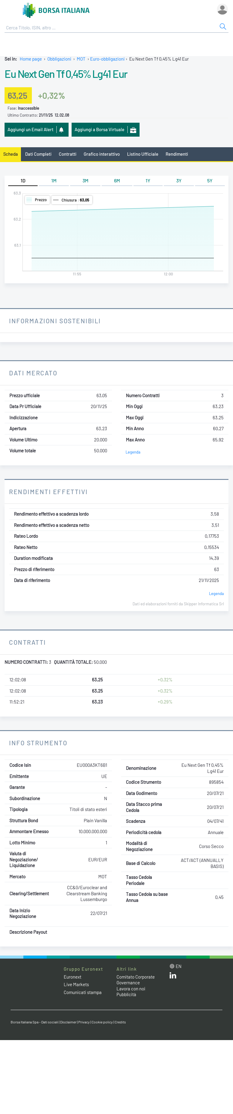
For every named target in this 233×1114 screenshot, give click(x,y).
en (178, 966)
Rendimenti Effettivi (48, 491)
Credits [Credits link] (120, 1022)
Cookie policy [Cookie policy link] (102, 1022)
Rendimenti (177, 154)
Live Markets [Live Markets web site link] (76, 984)
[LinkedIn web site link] (173, 976)
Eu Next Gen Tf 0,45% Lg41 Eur (66, 73)
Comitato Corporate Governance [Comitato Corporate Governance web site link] (135, 980)
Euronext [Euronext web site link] (72, 976)
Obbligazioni (59, 59)
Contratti (67, 154)
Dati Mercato (33, 373)
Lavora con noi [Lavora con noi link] (130, 988)
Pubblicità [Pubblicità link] (126, 994)
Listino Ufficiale (142, 154)
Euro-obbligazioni (107, 59)
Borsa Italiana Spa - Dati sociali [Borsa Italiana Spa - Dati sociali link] (34, 1022)
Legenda (133, 452)
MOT (81, 59)
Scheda (10, 154)
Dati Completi (38, 154)
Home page (31, 59)
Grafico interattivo (102, 154)
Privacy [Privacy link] (84, 1022)
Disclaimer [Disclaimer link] (68, 1022)
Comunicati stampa (83, 992)
